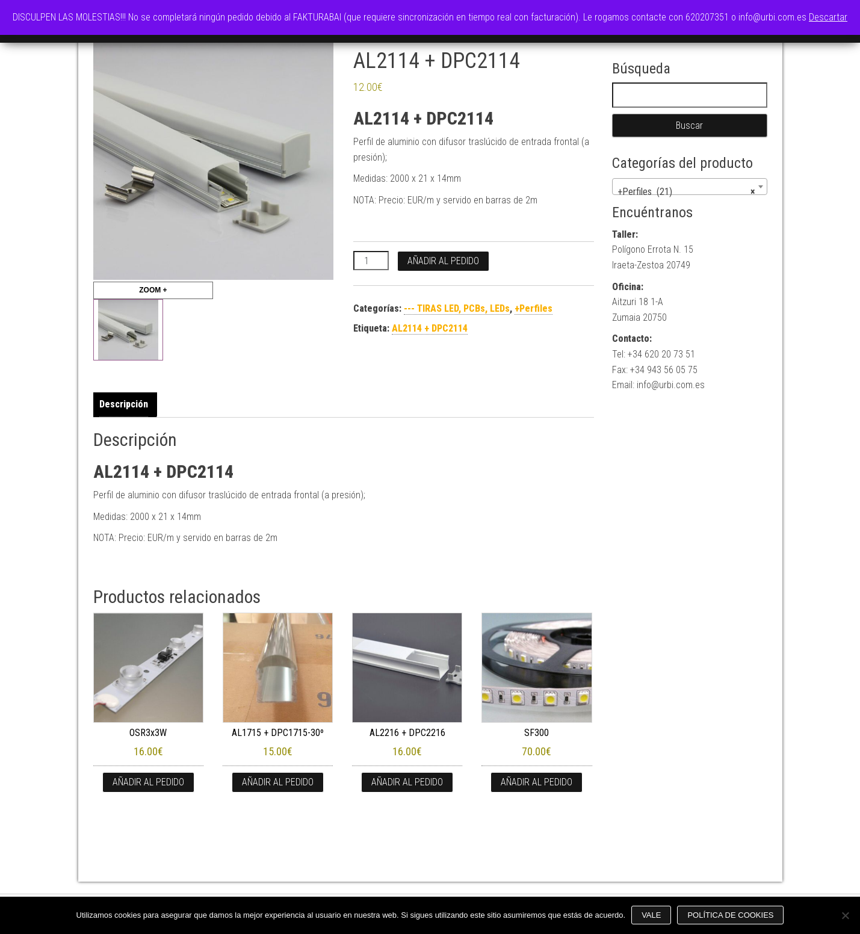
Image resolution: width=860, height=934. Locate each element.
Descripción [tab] (123, 404)
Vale (651, 915)
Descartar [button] (828, 17)
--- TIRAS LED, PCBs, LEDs (457, 308)
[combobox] (689, 186)
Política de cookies (730, 915)
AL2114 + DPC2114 (430, 328)
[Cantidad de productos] (370, 260)
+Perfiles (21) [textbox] (686, 192)
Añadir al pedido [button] (148, 782)
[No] (845, 915)
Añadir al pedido (443, 261)
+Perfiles (533, 308)
